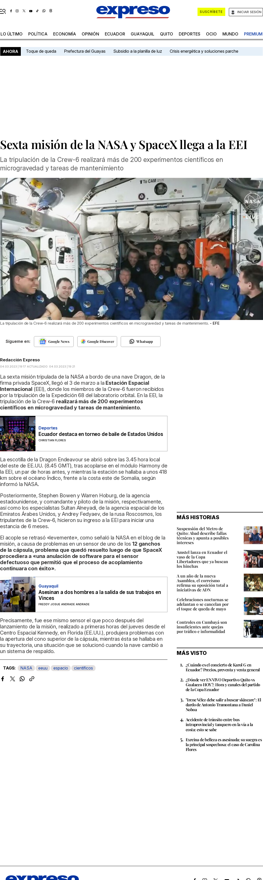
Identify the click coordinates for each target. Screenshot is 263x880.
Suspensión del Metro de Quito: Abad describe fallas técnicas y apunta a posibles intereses (203, 535)
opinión (90, 34)
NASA (26, 668)
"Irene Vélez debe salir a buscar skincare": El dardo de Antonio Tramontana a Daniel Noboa (223, 704)
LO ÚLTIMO (12, 34)
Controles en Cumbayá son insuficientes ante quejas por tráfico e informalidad (202, 626)
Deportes (189, 34)
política (38, 34)
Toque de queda (41, 51)
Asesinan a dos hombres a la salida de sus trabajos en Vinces (100, 595)
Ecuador (115, 34)
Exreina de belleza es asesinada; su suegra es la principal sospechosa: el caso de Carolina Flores (224, 744)
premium (253, 34)
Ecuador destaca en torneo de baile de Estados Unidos (101, 434)
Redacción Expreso (20, 360)
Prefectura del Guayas (85, 51)
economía (64, 34)
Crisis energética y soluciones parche (204, 51)
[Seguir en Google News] (54, 341)
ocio (211, 34)
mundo (230, 34)
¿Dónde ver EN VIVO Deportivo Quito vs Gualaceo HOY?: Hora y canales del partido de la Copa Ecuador (223, 684)
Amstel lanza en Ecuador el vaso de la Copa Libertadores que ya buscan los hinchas (202, 559)
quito (166, 34)
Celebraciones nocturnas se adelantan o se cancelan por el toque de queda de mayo (203, 604)
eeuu (43, 668)
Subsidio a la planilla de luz (137, 51)
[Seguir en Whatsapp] (141, 341)
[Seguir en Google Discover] (97, 341)
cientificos (83, 668)
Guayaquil (142, 34)
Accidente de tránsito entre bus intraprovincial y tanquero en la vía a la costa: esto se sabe (219, 724)
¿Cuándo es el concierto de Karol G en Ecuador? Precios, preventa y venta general (223, 667)
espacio (60, 668)
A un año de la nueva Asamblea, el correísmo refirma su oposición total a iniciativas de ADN (202, 582)
